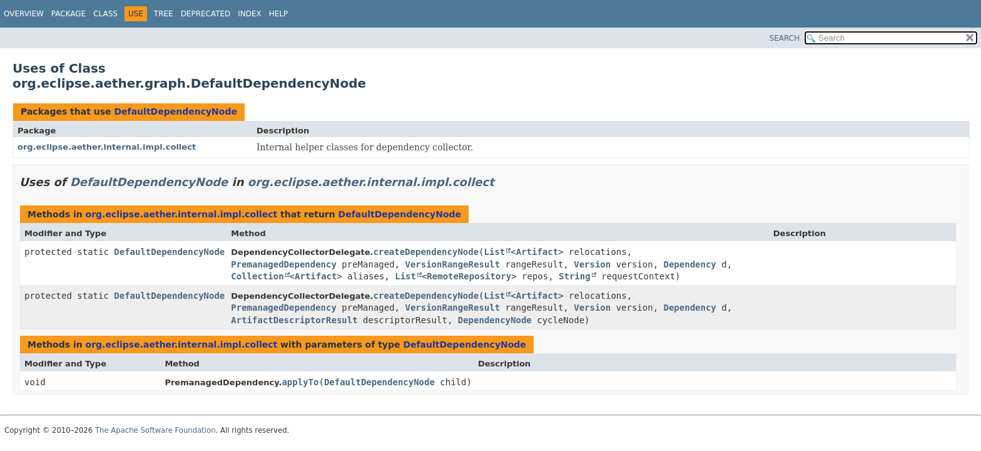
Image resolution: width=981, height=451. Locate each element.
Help (278, 13)
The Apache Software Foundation (155, 430)
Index (250, 13)
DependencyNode (495, 320)
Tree (163, 13)
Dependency (690, 264)
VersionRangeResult (452, 264)
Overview (24, 13)
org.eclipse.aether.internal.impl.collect (107, 147)
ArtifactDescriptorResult (294, 320)
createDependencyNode (426, 252)
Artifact (537, 252)
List (495, 252)
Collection (257, 276)
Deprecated (206, 13)
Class (105, 13)
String (575, 276)
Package (68, 13)
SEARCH (785, 38)
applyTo (300, 382)
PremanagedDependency (284, 264)
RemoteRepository (469, 276)
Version (592, 264)
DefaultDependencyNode (175, 111)
